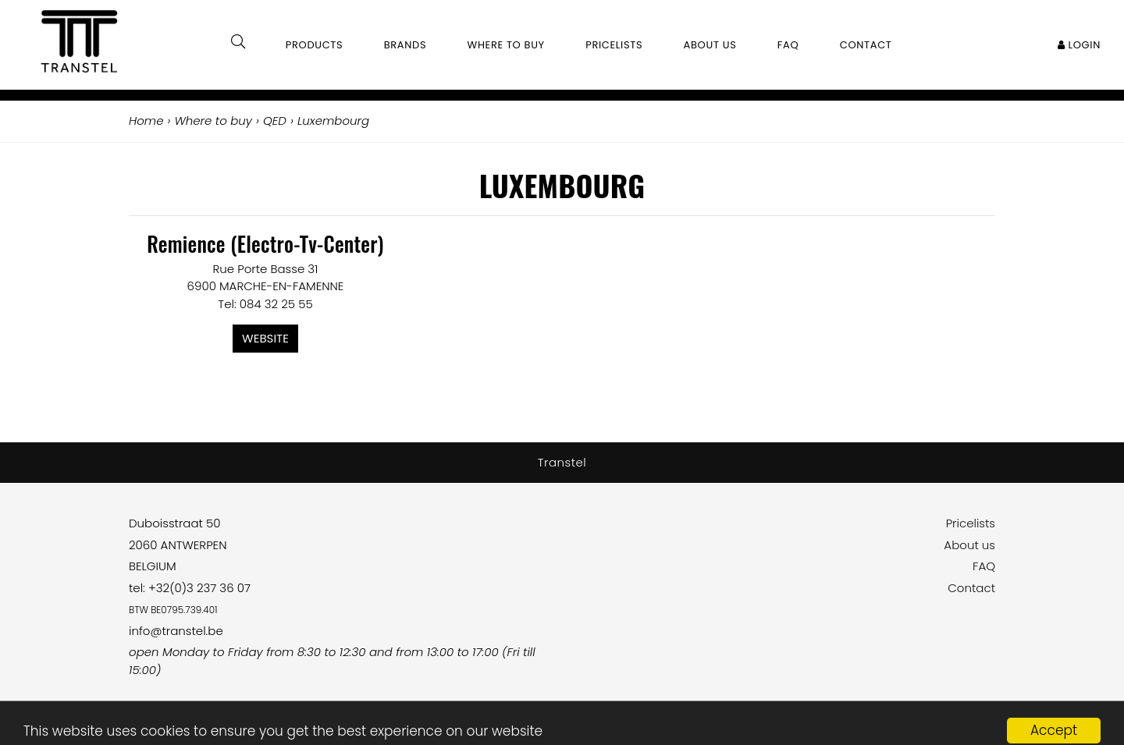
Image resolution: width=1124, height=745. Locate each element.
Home (146, 120)
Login (1079, 44)
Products (314, 44)
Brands (405, 44)
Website (265, 338)
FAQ (984, 566)
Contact (971, 588)
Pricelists (970, 523)
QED (274, 120)
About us (969, 545)
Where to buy (506, 44)
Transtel (562, 462)
